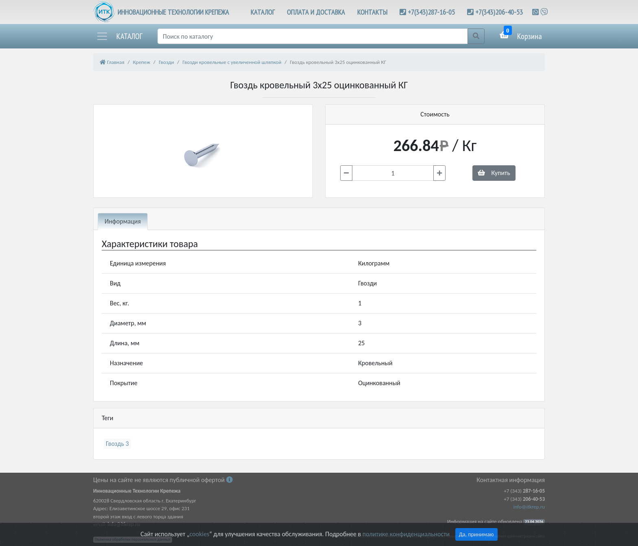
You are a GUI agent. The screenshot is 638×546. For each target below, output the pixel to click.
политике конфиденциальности (406, 534)
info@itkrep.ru (529, 507)
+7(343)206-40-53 (499, 12)
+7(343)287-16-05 (431, 12)
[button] (119, 36)
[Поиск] (312, 36)
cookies (199, 534)
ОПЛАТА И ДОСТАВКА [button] (316, 12)
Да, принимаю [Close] (476, 534)
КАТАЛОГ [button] (263, 12)
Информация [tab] (123, 221)
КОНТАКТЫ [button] (372, 12)
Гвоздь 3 (117, 443)
